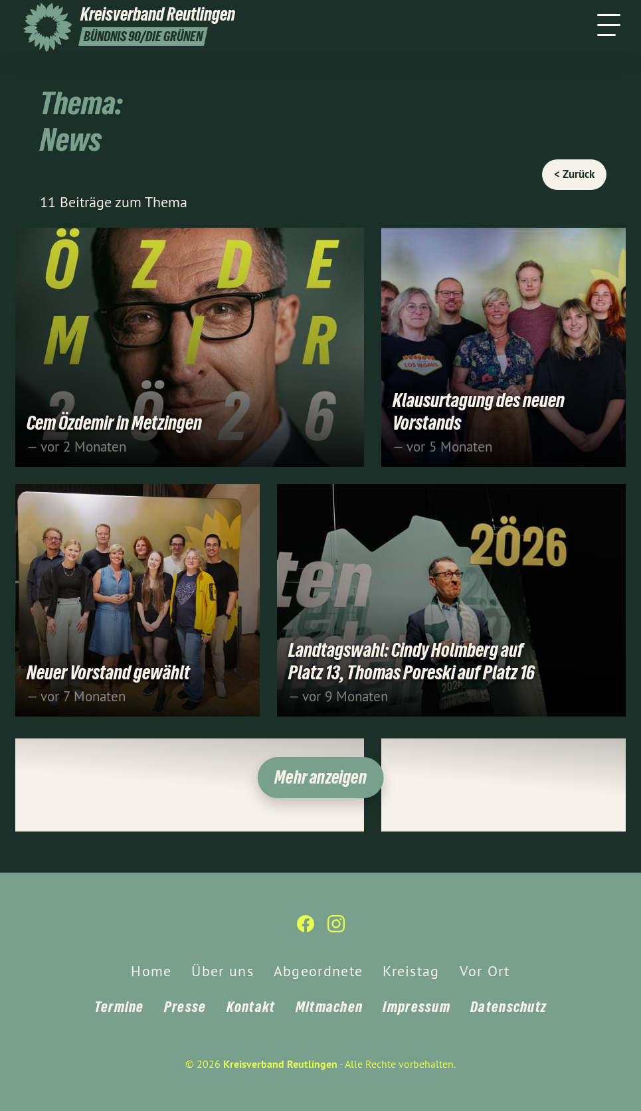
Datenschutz (508, 1006)
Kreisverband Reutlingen (280, 1064)
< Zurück (574, 174)
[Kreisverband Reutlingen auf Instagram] (336, 929)
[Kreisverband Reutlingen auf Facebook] (305, 929)
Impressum (416, 1006)
